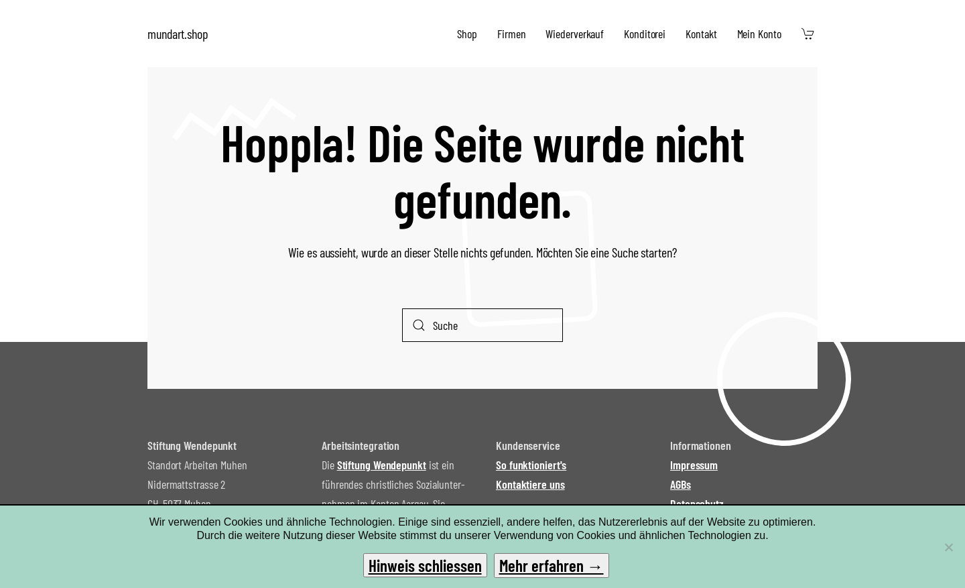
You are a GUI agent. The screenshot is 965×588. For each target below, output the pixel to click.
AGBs (680, 484)
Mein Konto (759, 33)
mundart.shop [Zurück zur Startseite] (177, 33)
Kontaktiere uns (530, 484)
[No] (948, 547)
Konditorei (644, 33)
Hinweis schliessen (425, 565)
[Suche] (482, 325)
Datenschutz (697, 503)
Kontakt (701, 33)
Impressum (694, 464)
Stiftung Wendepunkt (381, 464)
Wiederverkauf (574, 33)
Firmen (511, 33)
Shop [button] (467, 33)
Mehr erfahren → (551, 565)
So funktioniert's (531, 464)
